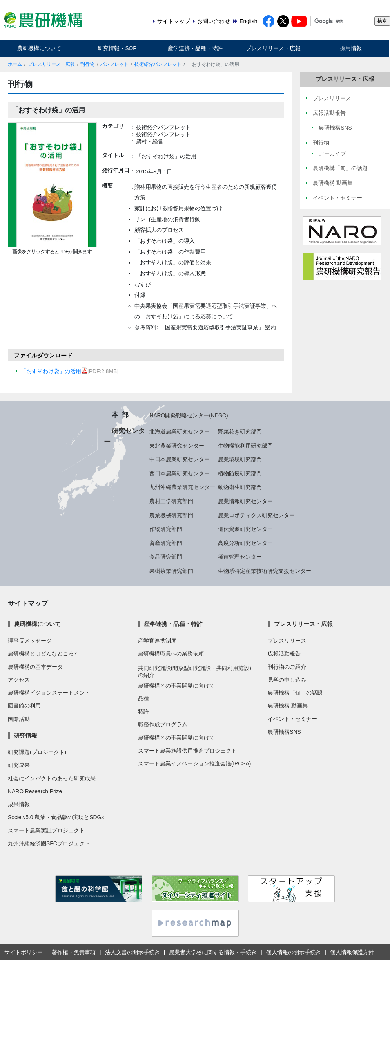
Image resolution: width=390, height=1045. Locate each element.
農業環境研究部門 (240, 459)
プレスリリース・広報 (273, 48)
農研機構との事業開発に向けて (176, 685)
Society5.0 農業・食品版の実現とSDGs (56, 817)
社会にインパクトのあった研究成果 (52, 778)
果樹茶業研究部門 (171, 571)
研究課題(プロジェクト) (37, 752)
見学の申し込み (287, 680)
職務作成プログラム (162, 724)
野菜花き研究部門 (240, 431)
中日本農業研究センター (179, 459)
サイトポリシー (23, 952)
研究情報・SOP (117, 48)
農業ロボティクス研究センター (256, 515)
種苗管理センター (240, 557)
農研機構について (39, 48)
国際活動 (19, 719)
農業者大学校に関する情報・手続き (213, 952)
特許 (143, 711)
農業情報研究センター (245, 501)
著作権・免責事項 (74, 952)
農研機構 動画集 (288, 705)
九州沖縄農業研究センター (182, 487)
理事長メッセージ (30, 640)
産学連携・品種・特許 (195, 48)
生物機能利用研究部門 (245, 445)
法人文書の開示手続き (132, 952)
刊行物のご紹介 (287, 667)
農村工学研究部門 (171, 501)
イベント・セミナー (292, 719)
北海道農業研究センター (179, 431)
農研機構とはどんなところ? (42, 653)
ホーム (15, 64)
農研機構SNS (284, 732)
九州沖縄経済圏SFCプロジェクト (49, 843)
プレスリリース (287, 640)
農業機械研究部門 (171, 515)
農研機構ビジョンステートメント (49, 692)
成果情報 (19, 804)
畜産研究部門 (165, 543)
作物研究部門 (165, 529)
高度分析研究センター (245, 543)
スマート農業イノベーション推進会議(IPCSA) (194, 763)
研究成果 (19, 765)
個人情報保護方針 (352, 952)
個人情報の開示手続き (293, 952)
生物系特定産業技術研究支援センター (264, 571)
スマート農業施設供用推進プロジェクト (187, 750)
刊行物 (87, 64)
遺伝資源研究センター (245, 529)
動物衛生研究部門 (240, 487)
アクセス (19, 680)
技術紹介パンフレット (157, 64)
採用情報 (351, 48)
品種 (143, 698)
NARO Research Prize (35, 791)
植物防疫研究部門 (240, 473)
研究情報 (25, 735)
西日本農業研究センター (179, 473)
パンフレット (114, 64)
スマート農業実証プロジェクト (46, 830)
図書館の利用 (24, 705)
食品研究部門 (165, 557)
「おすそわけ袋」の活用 (54, 371)
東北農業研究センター (176, 445)
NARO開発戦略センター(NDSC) (188, 415)
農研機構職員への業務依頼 (171, 653)
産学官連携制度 (157, 640)
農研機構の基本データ (35, 667)
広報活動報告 (284, 653)
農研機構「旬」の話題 (295, 692)
